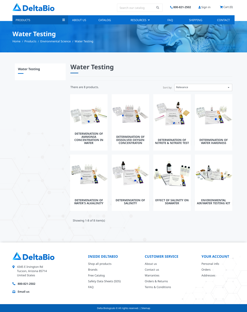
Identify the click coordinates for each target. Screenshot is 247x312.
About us (79, 20)
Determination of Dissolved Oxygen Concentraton (130, 140)
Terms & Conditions (158, 287)
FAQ (170, 20)
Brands (93, 269)
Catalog (104, 20)
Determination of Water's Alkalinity (88, 201)
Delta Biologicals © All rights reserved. (118, 308)
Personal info (210, 264)
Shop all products (100, 264)
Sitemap (145, 308)
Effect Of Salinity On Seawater (172, 201)
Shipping (195, 20)
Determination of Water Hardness (213, 141)
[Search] (140, 8)
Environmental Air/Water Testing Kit (213, 201)
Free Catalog (96, 275)
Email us (23, 291)
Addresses (208, 275)
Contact (223, 20)
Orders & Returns (156, 281)
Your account (215, 256)
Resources (140, 20)
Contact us (152, 269)
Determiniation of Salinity (130, 201)
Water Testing (29, 69)
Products (40, 20)
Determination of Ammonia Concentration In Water (88, 138)
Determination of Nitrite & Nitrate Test (172, 141)
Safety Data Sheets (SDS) (104, 281)
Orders (206, 269)
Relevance (203, 87)
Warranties (152, 275)
